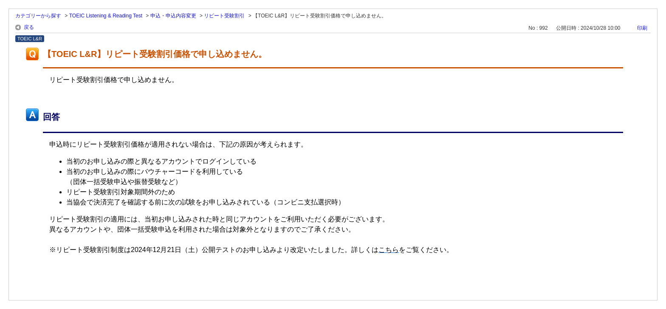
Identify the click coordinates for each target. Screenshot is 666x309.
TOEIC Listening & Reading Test (105, 16)
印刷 (642, 28)
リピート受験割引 (224, 16)
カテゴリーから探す (38, 16)
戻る (29, 27)
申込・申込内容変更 (173, 16)
